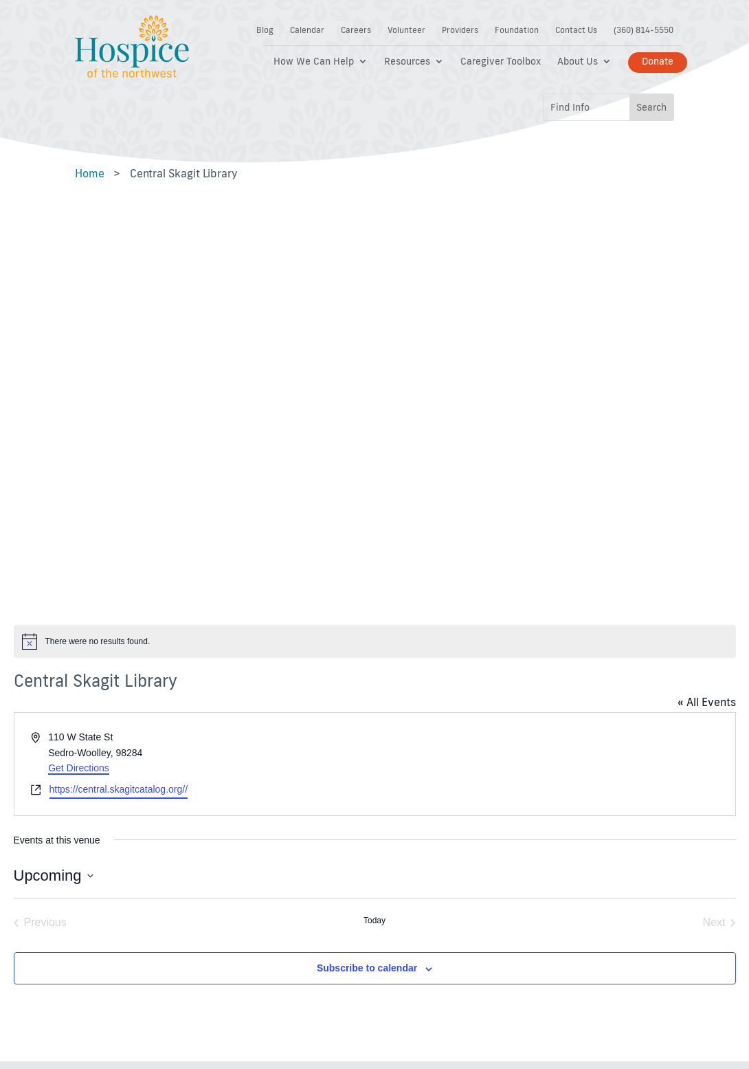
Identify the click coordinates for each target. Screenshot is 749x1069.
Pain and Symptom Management (274, 827)
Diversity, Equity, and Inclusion (438, 854)
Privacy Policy (422, 755)
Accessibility (419, 728)
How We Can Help (313, 61)
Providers (460, 30)
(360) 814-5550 (643, 30)
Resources (407, 61)
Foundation (517, 30)
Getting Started (266, 767)
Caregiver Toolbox (500, 61)
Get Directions (78, 377)
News (245, 926)
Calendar (307, 30)
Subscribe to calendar (367, 577)
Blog (264, 30)
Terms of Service (428, 783)
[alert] (375, 250)
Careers (356, 30)
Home (89, 173)
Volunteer (406, 30)
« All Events (707, 311)
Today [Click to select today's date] (374, 530)
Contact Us (576, 30)
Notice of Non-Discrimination (424, 816)
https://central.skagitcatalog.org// (118, 398)
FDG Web (405, 982)
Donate (657, 61)
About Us (577, 61)
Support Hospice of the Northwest (275, 733)
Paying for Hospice (275, 794)
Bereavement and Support (272, 893)
